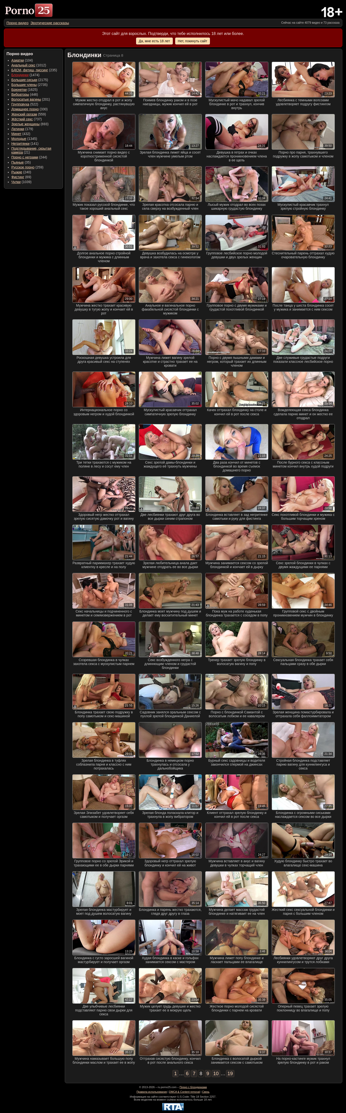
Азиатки (17, 60)
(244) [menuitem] (29, 157)
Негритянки (20, 144)
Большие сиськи (24, 80)
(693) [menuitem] (30, 124)
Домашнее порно (25, 109)
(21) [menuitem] (31, 150)
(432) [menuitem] (21, 134)
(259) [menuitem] (27, 167)
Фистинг (17, 177)
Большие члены (24, 85)
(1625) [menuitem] (24, 90)
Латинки (17, 129)
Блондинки (20, 75)
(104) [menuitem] (22, 60)
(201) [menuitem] (30, 99)
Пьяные (17, 162)
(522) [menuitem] (24, 104)
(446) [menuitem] (24, 94)
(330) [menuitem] (29, 109)
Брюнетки (19, 90)
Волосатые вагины (26, 99)
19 (230, 1073)
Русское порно (23, 167)
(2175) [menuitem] (29, 80)
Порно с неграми (24, 157)
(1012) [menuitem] (28, 65)
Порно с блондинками (193, 1087)
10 (215, 1073)
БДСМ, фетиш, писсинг (29, 70)
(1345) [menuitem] (24, 139)
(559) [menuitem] (28, 114)
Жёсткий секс (22, 119)
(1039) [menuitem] (21, 182)
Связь (205, 1091)
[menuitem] (18, 23)
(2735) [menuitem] (29, 85)
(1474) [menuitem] (25, 75)
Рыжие (16, 172)
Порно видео (18, 23)
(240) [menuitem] (21, 172)
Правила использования (152, 1091)
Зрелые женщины (25, 124)
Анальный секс (23, 65)
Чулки (16, 182)
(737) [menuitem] (26, 119)
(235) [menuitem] (34, 70)
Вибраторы (20, 94)
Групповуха (20, 104)
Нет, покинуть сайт (192, 41)
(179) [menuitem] (22, 129)
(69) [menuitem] (21, 177)
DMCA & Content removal (184, 1091)
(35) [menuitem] (21, 162)
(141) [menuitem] (25, 144)
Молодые (18, 139)
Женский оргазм (24, 114)
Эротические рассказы (50, 23)
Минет (16, 134)
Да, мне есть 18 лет (154, 41)
